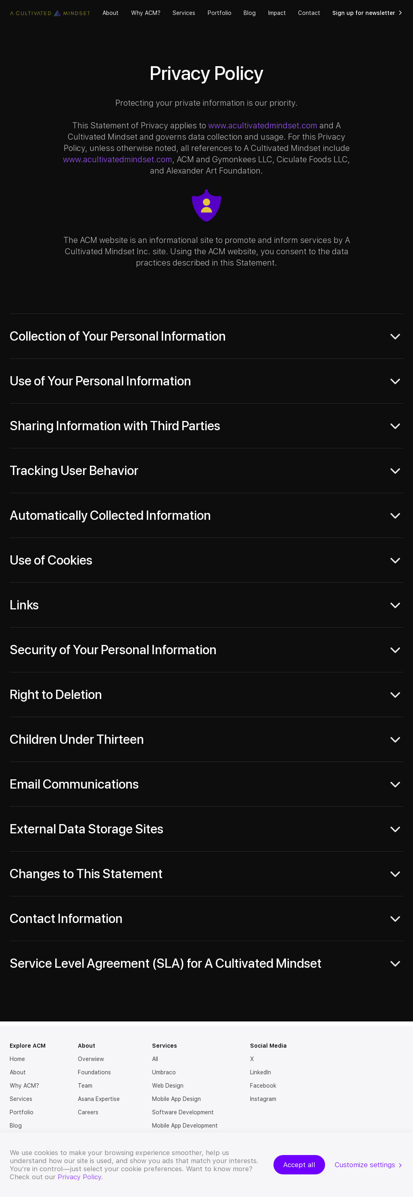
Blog (250, 13)
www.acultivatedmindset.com (262, 125)
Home (17, 1059)
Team (85, 1085)
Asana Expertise (99, 1099)
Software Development (183, 1112)
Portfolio (220, 13)
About (110, 13)
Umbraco (164, 1072)
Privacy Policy (79, 1177)
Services (184, 13)
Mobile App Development (185, 1125)
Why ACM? (146, 13)
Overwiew (91, 1059)
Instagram (263, 1099)
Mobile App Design (176, 1099)
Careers (88, 1112)
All (155, 1059)
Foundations (94, 1072)
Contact (309, 13)
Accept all (299, 1165)
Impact (277, 13)
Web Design (168, 1085)
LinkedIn (260, 1072)
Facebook (263, 1085)
